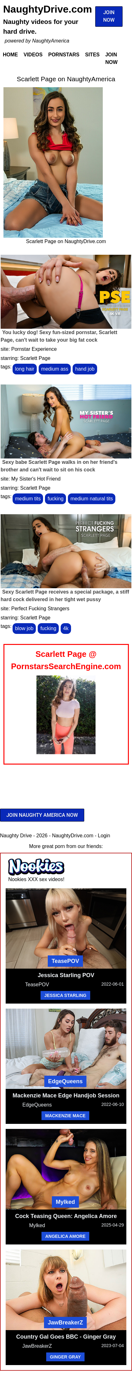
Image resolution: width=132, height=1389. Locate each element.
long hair (24, 369)
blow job (24, 628)
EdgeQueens (65, 1081)
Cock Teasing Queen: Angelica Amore (66, 1216)
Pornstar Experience (34, 349)
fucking (55, 498)
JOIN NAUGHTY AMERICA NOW (42, 815)
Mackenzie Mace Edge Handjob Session (66, 1095)
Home (10, 54)
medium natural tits (91, 498)
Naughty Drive (16, 835)
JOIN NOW (108, 16)
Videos (33, 54)
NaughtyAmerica (50, 40)
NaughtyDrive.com (47, 9)
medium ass (54, 369)
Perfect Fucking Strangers (40, 608)
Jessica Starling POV (66, 975)
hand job (84, 369)
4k (66, 628)
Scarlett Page (35, 358)
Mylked (65, 1202)
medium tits (28, 498)
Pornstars (63, 54)
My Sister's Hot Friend (36, 478)
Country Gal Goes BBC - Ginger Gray (66, 1337)
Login (104, 835)
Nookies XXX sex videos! (36, 879)
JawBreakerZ (65, 1322)
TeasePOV (65, 961)
